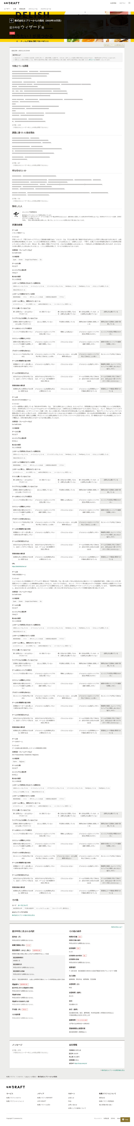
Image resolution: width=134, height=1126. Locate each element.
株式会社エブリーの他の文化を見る (23, 915)
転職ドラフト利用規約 (106, 1101)
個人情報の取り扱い (105, 1105)
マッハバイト (98, 1118)
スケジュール (33, 9)
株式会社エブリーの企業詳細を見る (114, 45)
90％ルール (92, 59)
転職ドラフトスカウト (13, 1098)
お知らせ (71, 1098)
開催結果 (22, 9)
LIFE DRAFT (41, 1101)
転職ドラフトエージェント (15, 1101)
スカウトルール (46, 9)
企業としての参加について (77, 1108)
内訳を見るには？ (116, 927)
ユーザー (7, 9)
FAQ (69, 1101)
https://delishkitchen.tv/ (19, 566)
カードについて (23, 905)
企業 (14, 9)
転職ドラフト (10, 1076)
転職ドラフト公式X (43, 1105)
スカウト (20, 1076)
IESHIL (113, 1118)
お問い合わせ (72, 1105)
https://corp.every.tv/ (80, 1063)
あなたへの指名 (30, 1076)
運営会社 (102, 1098)
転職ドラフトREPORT (45, 1098)
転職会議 (106, 1118)
